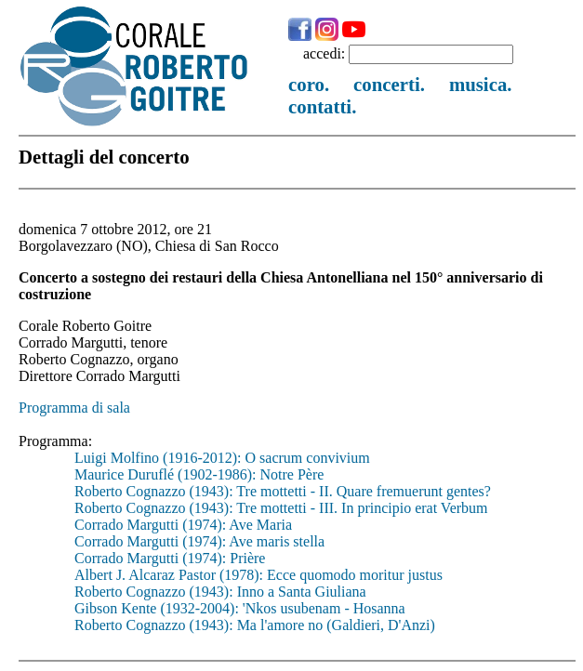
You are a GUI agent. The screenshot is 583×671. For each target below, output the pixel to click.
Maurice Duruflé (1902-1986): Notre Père (199, 474)
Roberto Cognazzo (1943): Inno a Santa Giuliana (220, 591)
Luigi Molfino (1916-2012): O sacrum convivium (222, 458)
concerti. (389, 84)
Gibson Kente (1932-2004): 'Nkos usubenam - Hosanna (239, 608)
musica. (480, 84)
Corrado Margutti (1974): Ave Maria (183, 525)
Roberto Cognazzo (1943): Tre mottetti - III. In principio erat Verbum (281, 508)
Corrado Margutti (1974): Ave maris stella (199, 541)
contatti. (322, 106)
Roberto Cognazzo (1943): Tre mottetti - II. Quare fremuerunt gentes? (282, 491)
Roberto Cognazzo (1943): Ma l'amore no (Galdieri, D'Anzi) (254, 625)
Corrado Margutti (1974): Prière (169, 558)
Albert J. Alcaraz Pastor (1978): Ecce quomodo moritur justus (258, 575)
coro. (308, 84)
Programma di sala (74, 407)
